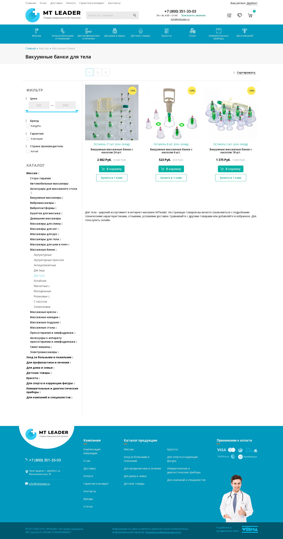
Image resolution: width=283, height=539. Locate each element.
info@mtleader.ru (180, 19)
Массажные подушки (45, 322)
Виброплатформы (43, 208)
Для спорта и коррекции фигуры (50, 383)
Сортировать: (246, 72)
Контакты (114, 3)
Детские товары (140, 32)
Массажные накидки (45, 317)
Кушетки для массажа (46, 213)
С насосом (40, 301)
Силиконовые (42, 306)
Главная (30, 3)
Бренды (88, 499)
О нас (43, 3)
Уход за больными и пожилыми (63, 34)
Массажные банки (63, 48)
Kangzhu (33, 126)
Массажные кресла (44, 312)
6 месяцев (34, 138)
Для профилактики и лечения (88, 34)
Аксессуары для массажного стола (53, 190)
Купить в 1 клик (111, 177)
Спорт (192, 32)
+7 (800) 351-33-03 (180, 11)
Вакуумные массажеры (46, 197)
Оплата (71, 3)
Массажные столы (43, 327)
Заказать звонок (193, 15)
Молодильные (42, 291)
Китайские (40, 280)
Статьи (88, 506)
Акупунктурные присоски (49, 260)
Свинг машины (41, 347)
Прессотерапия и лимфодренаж (52, 332)
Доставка (56, 3)
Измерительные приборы (218, 34)
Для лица (39, 270)
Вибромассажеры (43, 203)
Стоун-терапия (40, 178)
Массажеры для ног (44, 229)
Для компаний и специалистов (49, 397)
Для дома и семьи (114, 32)
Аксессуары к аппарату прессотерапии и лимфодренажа (53, 339)
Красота (167, 32)
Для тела (39, 275)
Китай (32, 151)
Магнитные (42, 286)
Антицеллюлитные (45, 265)
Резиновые (41, 296)
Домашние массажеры (45, 218)
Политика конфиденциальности (163, 532)
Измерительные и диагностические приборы (52, 390)
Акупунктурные (43, 255)
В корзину (111, 169)
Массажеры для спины (46, 223)
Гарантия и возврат (91, 3)
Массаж (36, 32)
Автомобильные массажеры (49, 183)
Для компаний (244, 32)
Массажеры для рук (44, 234)
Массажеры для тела (45, 239)
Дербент (252, 3)
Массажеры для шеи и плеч (49, 244)
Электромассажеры (44, 352)
